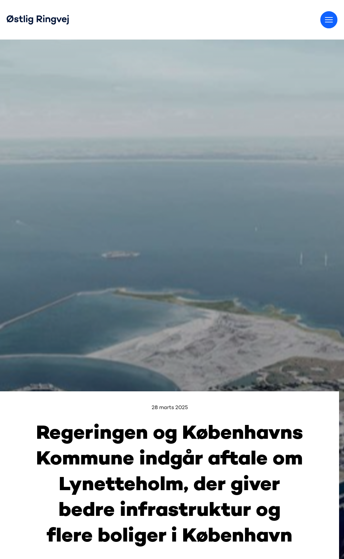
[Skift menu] (328, 19)
